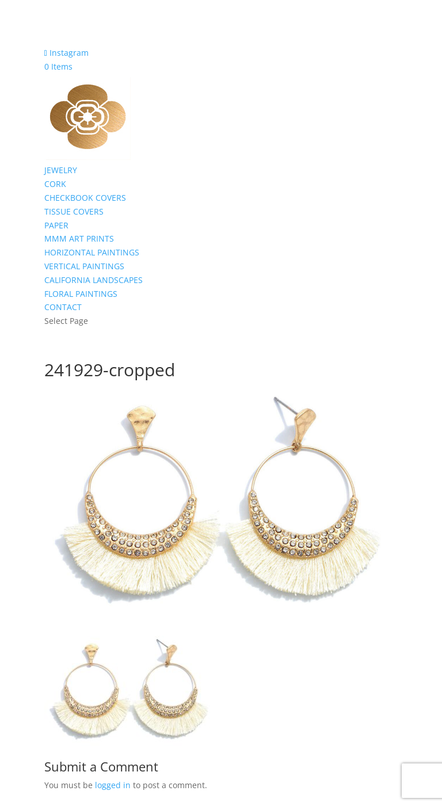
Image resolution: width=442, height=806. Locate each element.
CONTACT (63, 306)
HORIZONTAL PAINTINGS (91, 252)
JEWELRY (60, 170)
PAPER (56, 225)
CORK (55, 183)
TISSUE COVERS (74, 211)
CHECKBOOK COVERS (85, 197)
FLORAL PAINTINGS (80, 293)
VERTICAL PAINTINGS (84, 266)
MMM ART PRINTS (79, 238)
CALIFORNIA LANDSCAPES (93, 279)
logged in (113, 785)
